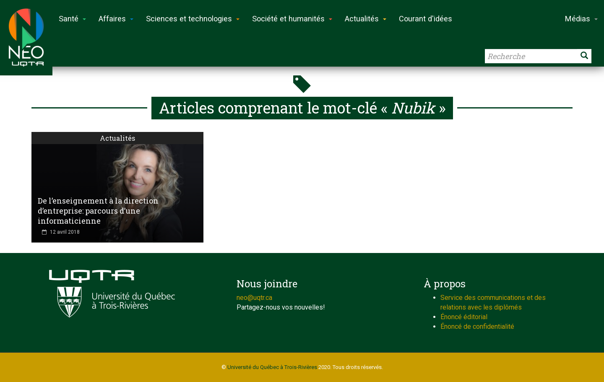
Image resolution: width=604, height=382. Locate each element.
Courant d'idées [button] (425, 18)
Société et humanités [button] (292, 18)
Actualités (117, 138)
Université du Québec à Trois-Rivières (272, 367)
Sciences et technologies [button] (193, 18)
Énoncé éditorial (463, 317)
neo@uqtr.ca (254, 298)
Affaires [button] (116, 18)
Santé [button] (72, 18)
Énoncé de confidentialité (477, 326)
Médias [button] (581, 18)
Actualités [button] (365, 18)
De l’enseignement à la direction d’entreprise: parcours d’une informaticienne (98, 211)
